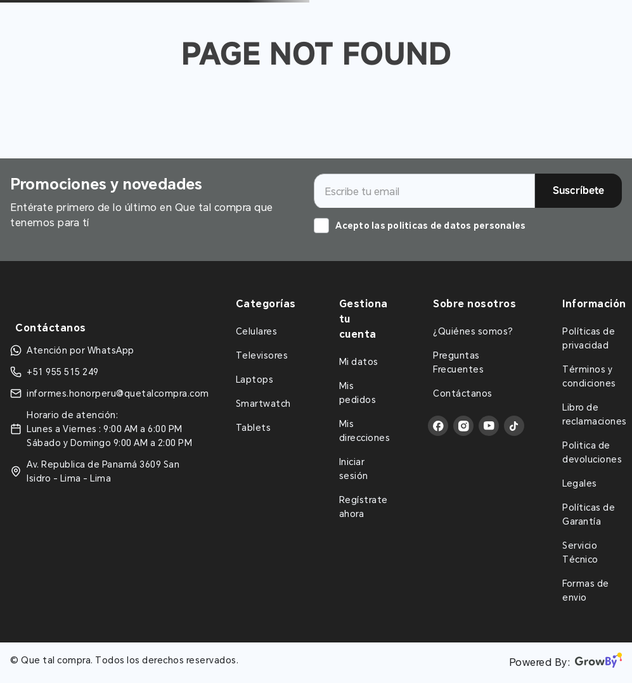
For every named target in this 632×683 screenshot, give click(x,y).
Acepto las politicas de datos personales (430, 225)
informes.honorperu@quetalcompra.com (118, 393)
